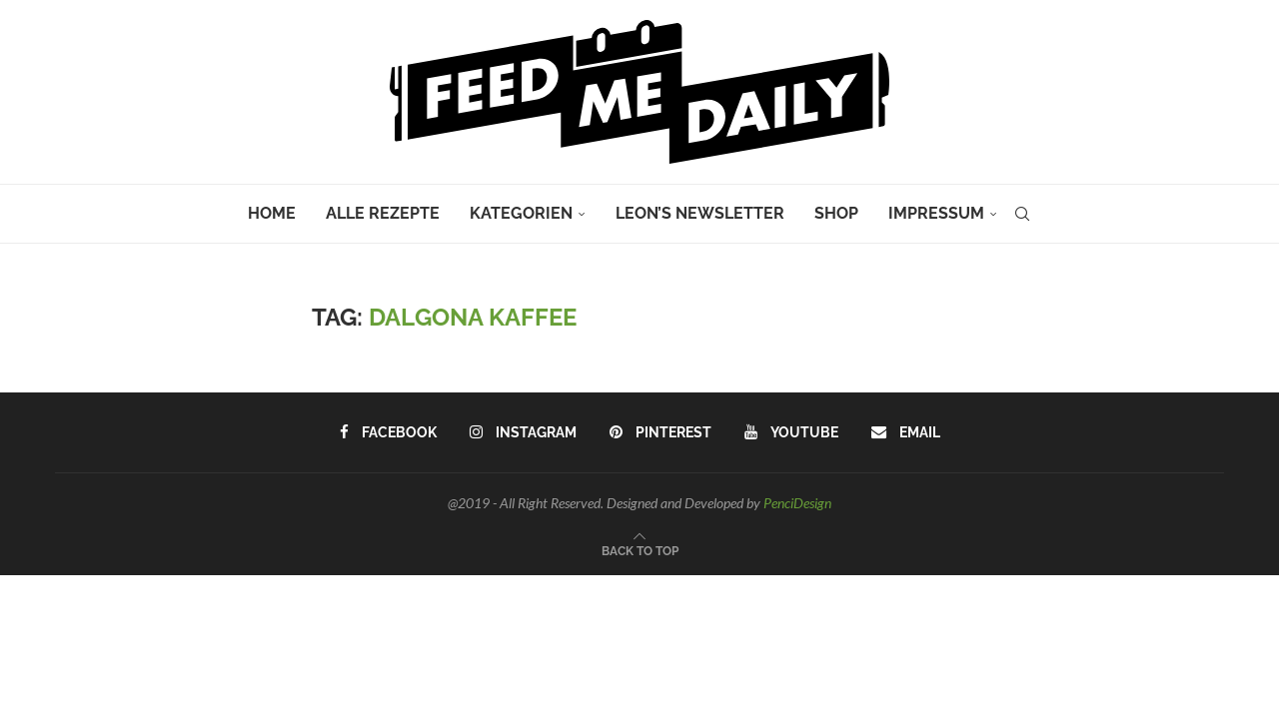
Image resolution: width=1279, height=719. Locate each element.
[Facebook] (390, 432)
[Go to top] (640, 549)
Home (272, 213)
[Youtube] (789, 432)
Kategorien (521, 213)
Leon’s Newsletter (700, 213)
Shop (836, 213)
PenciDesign (797, 502)
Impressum (936, 213)
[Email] (903, 432)
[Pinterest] (660, 432)
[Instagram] (524, 432)
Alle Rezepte (383, 213)
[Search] (1022, 214)
